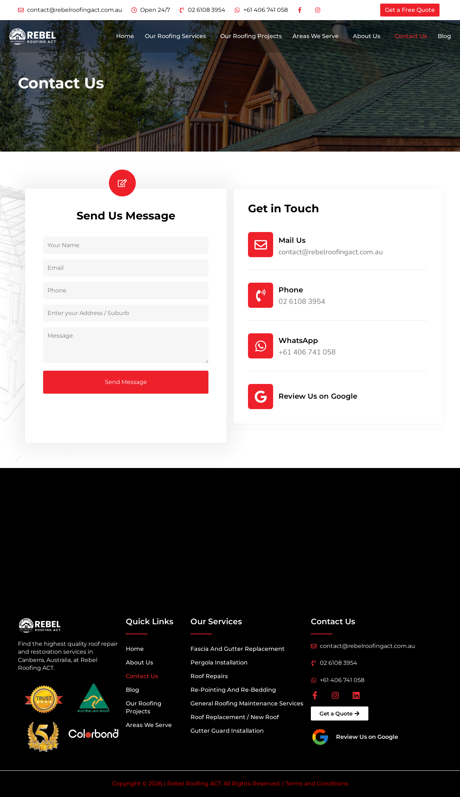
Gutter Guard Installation (227, 730)
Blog (444, 37)
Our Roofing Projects (251, 37)
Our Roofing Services (175, 37)
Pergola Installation (219, 662)
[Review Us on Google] (260, 396)
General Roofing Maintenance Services (246, 703)
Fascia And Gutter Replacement (237, 648)
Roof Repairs (209, 676)
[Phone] (260, 295)
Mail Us (292, 240)
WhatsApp (298, 340)
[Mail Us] (260, 244)
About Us (366, 37)
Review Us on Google (318, 396)
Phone (291, 290)
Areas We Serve (316, 37)
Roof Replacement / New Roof (234, 717)
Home (125, 37)
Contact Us (411, 37)
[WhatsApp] (260, 345)
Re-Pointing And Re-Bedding (233, 689)
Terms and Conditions (316, 783)
